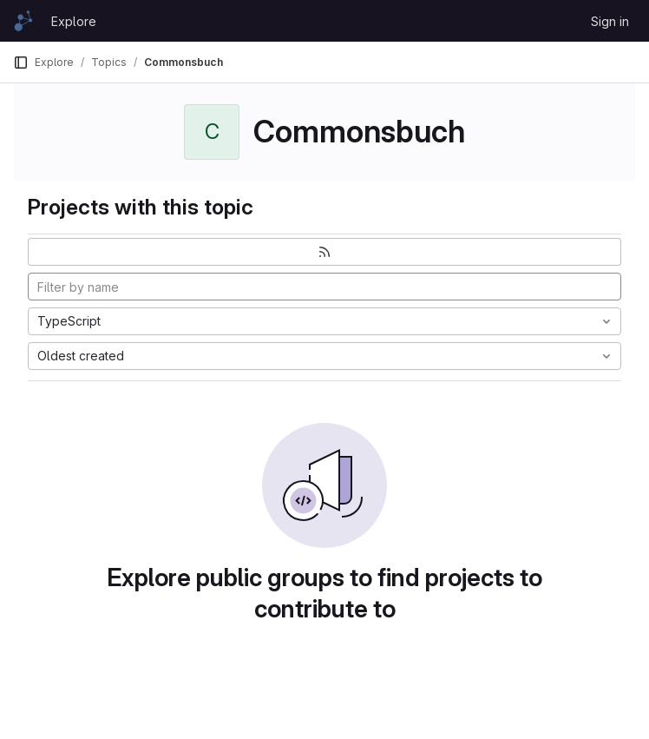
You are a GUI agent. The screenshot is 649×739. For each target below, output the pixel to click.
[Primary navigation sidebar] (21, 62)
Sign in (610, 21)
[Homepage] (23, 21)
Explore (73, 21)
